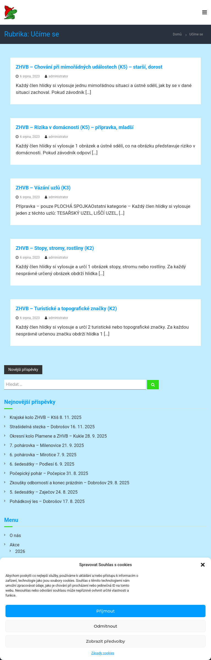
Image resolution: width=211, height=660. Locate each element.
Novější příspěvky (23, 369)
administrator (58, 76)
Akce (14, 544)
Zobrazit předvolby (105, 641)
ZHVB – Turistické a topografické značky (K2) (66, 308)
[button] (203, 564)
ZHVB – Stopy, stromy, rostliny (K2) (55, 248)
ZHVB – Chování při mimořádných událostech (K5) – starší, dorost (89, 67)
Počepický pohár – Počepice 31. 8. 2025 (49, 473)
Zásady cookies (102, 653)
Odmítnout (105, 626)
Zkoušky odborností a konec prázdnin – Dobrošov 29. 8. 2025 (69, 482)
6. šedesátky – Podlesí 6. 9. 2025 (42, 464)
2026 (20, 551)
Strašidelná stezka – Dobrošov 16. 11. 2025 (52, 426)
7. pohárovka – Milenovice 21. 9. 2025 (47, 445)
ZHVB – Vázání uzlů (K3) (43, 188)
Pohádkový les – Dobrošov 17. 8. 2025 (47, 501)
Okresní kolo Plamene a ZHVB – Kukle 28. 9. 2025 (58, 436)
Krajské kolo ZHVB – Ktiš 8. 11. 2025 (45, 417)
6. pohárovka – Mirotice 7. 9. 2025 (43, 454)
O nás (15, 535)
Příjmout (105, 611)
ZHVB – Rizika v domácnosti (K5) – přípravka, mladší (74, 127)
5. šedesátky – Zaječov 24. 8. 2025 (43, 492)
